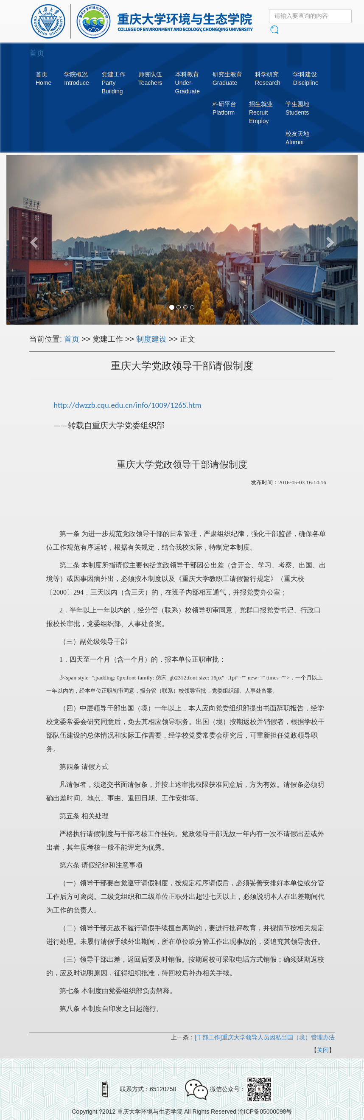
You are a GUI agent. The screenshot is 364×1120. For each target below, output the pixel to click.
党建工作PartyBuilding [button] (114, 83)
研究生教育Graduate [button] (227, 78)
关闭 (323, 1050)
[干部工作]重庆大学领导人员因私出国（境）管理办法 (265, 1037)
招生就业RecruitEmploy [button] (261, 112)
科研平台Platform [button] (224, 108)
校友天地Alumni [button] (297, 138)
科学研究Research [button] (267, 78)
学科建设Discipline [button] (306, 78)
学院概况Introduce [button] (76, 78)
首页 (71, 339)
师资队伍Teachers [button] (150, 78)
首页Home (43, 78)
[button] (32, 240)
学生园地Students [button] (297, 108)
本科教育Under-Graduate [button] (187, 83)
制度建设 (151, 339)
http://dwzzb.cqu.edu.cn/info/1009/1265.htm (127, 405)
